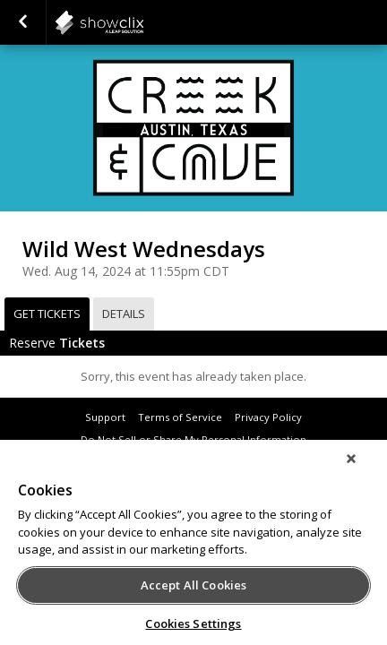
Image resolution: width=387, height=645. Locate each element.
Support (105, 417)
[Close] (363, 470)
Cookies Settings (193, 623)
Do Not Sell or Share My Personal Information (193, 439)
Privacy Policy (268, 417)
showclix (143, 22)
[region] (193, 548)
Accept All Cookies (193, 585)
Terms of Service (180, 417)
